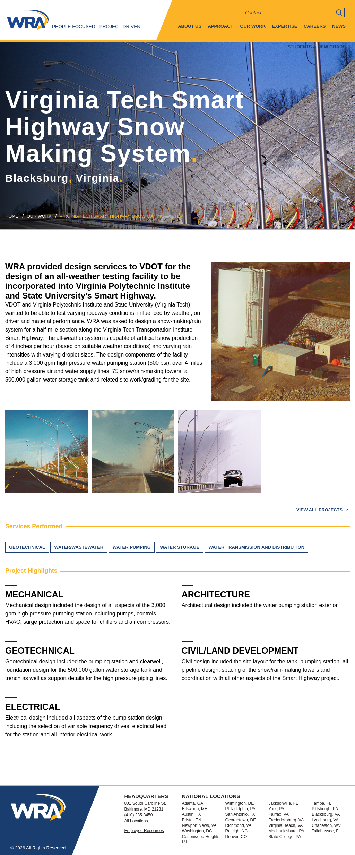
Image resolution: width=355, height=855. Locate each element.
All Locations (136, 821)
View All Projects (320, 509)
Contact (253, 12)
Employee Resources (144, 830)
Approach (221, 26)
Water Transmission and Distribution (257, 547)
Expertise (284, 26)
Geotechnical (27, 547)
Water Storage (179, 547)
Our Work (253, 26)
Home (11, 216)
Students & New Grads (316, 46)
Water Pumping (132, 547)
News (339, 26)
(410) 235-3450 (138, 815)
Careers (315, 26)
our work (39, 216)
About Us (189, 26)
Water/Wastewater (78, 547)
